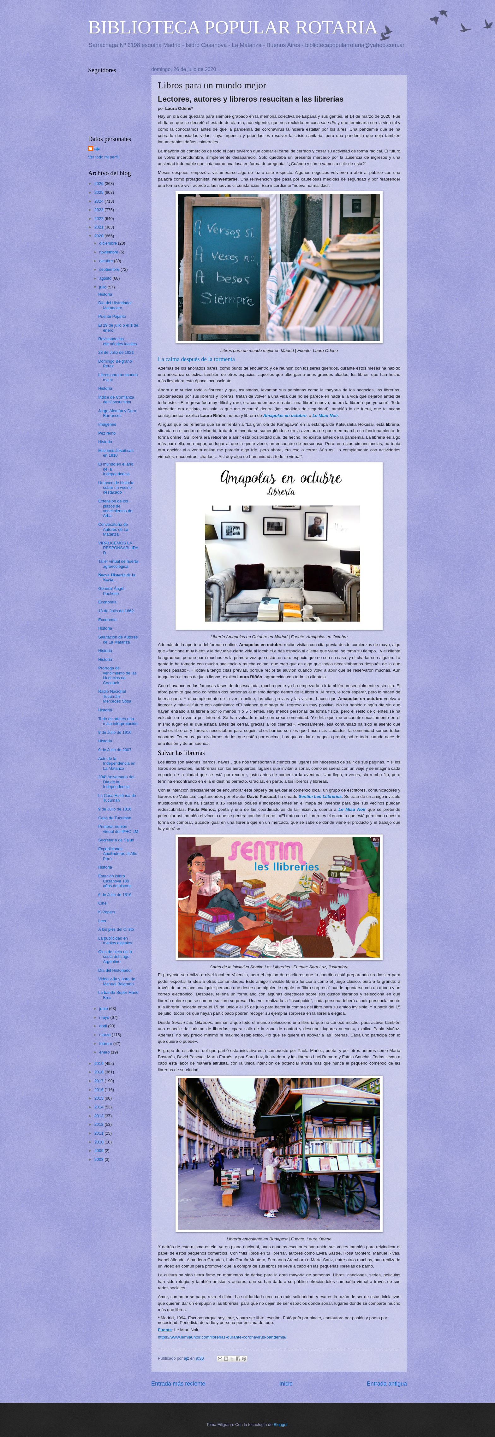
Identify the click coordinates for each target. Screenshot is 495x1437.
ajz (97, 148)
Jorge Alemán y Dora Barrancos (117, 413)
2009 (99, 1150)
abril (103, 1026)
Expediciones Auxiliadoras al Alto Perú (117, 853)
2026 (99, 183)
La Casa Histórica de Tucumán (117, 798)
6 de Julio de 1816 (114, 894)
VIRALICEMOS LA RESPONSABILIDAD (118, 548)
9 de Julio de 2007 (114, 749)
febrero (106, 1043)
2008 (99, 1159)
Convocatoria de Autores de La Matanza (113, 529)
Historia (105, 294)
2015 (99, 1098)
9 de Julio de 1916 (114, 732)
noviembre (109, 252)
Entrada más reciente (178, 1384)
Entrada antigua (387, 1384)
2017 (99, 1080)
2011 (99, 1133)
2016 (99, 1089)
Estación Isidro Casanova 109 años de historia (115, 881)
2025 (99, 192)
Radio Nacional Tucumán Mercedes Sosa (114, 696)
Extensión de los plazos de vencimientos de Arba (115, 508)
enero (105, 1052)
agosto (105, 278)
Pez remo (107, 433)
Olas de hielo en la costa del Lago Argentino (115, 956)
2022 (99, 218)
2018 (99, 1072)
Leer (102, 920)
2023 (99, 209)
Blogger (281, 1424)
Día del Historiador (115, 970)
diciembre (108, 243)
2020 (99, 236)
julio (103, 287)
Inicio (286, 1384)
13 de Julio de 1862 (116, 611)
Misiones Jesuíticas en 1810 (116, 453)
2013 (99, 1115)
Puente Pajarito (112, 316)
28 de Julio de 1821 (116, 352)
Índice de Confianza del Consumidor (116, 399)
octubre (106, 260)
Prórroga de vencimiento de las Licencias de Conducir (117, 675)
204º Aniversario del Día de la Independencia (116, 782)
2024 (99, 201)
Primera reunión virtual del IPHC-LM (118, 829)
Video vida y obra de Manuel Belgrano (116, 981)
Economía (107, 602)
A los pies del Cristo (116, 929)
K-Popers (106, 912)
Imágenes (107, 424)
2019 (99, 1063)
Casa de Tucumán (114, 818)
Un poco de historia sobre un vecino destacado (115, 487)
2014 (99, 1107)
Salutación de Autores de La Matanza (118, 639)
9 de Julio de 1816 (114, 809)
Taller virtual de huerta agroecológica (118, 563)
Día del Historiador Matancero (115, 305)
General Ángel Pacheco (111, 591)
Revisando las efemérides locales (117, 341)
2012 (99, 1124)
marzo (105, 1034)
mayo (104, 1017)
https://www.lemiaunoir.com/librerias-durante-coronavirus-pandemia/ (222, 1337)
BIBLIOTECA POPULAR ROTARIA (233, 27)
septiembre (109, 269)
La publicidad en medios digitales (115, 940)
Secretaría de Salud (116, 840)
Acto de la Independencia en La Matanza (116, 763)
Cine (102, 903)
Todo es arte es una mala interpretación (118, 721)
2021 (99, 227)
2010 (99, 1142)
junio (104, 1008)
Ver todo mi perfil (103, 157)
